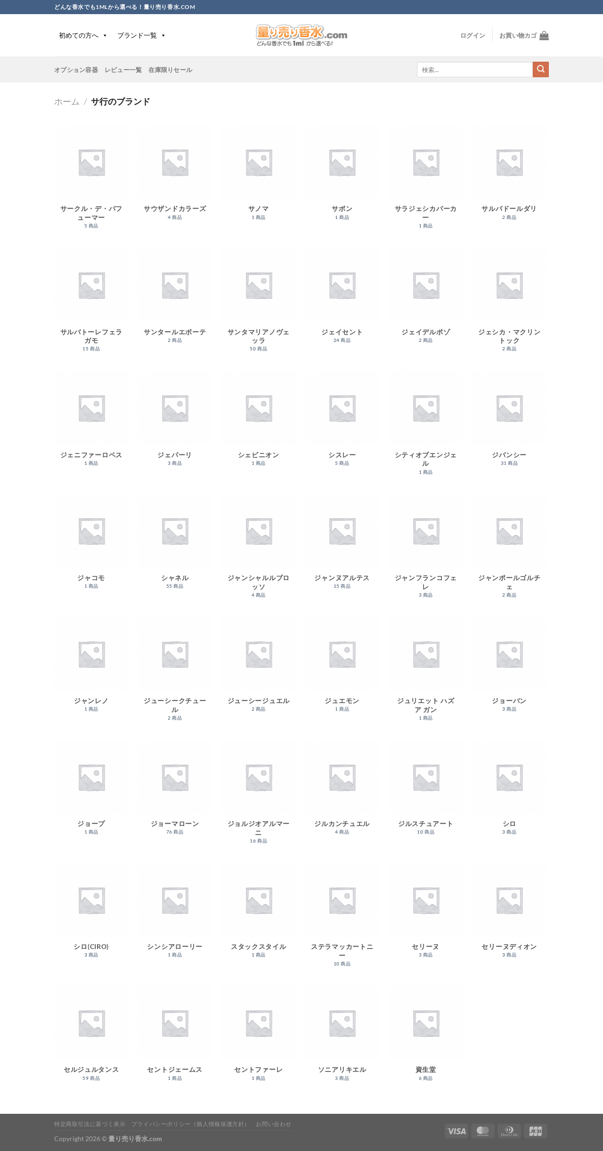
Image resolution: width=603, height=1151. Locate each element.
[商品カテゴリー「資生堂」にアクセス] (426, 1038)
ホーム (67, 101)
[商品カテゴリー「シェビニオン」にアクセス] (258, 423)
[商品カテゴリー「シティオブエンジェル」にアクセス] (426, 428)
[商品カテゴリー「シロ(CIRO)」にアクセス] (91, 915)
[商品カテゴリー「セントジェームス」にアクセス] (175, 1038)
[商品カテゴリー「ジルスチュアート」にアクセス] (426, 792)
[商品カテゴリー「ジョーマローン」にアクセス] (175, 792)
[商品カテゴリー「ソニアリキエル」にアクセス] (342, 1038)
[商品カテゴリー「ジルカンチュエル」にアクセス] (342, 792)
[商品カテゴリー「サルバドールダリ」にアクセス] (509, 177)
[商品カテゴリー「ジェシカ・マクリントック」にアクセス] (509, 305)
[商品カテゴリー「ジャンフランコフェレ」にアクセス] (426, 551)
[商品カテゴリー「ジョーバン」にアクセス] (509, 669)
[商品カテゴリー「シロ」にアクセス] (509, 792)
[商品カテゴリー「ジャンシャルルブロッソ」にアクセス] (258, 551)
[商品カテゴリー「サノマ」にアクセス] (258, 177)
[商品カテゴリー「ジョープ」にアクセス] (91, 792)
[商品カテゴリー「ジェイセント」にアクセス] (342, 300)
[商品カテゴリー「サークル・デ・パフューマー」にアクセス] (91, 182)
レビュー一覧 (123, 69)
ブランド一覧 (141, 35)
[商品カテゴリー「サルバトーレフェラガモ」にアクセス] (91, 305)
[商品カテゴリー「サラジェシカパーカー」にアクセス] (426, 182)
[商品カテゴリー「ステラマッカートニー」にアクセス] (342, 920)
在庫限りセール (170, 69)
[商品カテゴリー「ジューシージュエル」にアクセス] (258, 669)
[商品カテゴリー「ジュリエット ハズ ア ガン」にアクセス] (426, 674)
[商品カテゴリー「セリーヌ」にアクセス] (426, 915)
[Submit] (541, 70)
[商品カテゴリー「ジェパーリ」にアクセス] (175, 423)
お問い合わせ (274, 1123)
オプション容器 (76, 69)
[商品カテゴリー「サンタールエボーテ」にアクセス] (175, 300)
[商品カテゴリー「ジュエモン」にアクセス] (342, 669)
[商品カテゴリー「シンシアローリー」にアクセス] (175, 915)
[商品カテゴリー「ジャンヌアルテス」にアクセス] (342, 546)
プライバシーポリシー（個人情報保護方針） (190, 1123)
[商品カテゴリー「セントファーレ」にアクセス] (258, 1038)
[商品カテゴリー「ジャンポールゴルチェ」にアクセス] (509, 551)
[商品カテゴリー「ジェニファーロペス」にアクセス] (91, 423)
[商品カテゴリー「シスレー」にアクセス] (342, 423)
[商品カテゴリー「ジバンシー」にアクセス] (509, 423)
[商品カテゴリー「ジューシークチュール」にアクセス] (175, 674)
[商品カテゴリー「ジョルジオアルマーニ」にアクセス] (258, 797)
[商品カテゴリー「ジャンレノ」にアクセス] (91, 669)
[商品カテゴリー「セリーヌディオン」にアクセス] (509, 915)
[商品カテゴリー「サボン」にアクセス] (342, 177)
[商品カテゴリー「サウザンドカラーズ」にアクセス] (175, 177)
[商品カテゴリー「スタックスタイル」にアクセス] (258, 915)
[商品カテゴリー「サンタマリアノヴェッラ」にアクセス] (258, 305)
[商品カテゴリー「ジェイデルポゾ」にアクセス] (426, 300)
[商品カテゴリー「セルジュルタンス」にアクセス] (91, 1038)
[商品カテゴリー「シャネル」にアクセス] (175, 546)
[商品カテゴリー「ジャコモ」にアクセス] (91, 546)
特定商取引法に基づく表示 (89, 1123)
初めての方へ (83, 35)
